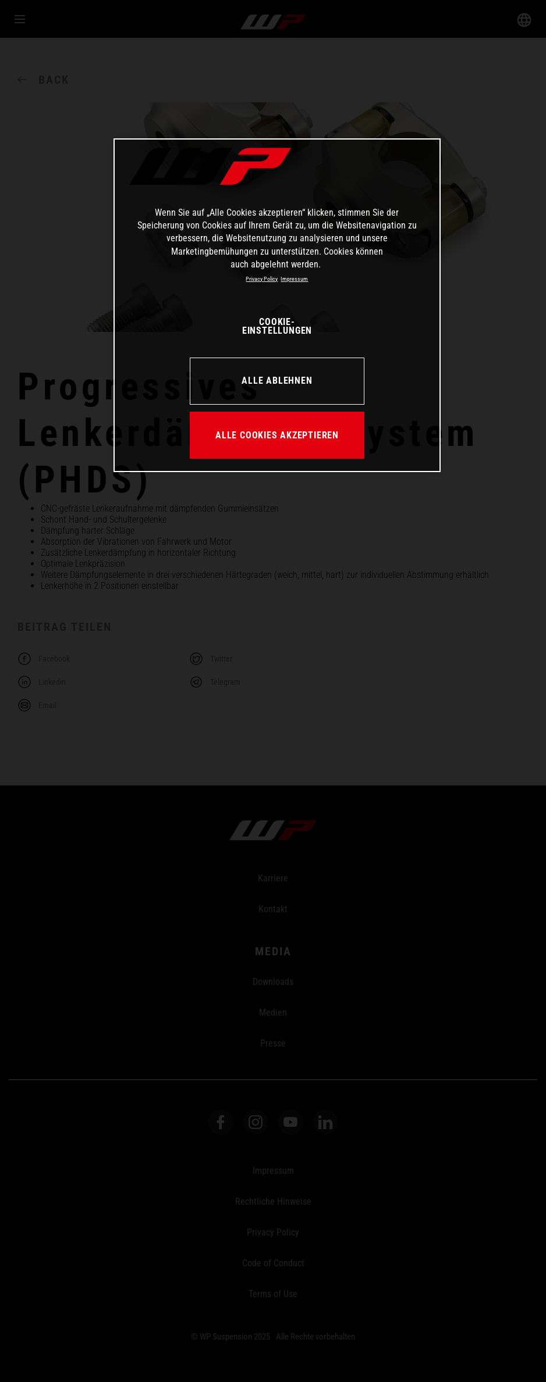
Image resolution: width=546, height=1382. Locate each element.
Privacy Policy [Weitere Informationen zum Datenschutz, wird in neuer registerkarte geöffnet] (262, 279)
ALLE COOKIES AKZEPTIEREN (277, 435)
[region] (277, 305)
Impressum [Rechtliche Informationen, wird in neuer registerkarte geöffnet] (294, 279)
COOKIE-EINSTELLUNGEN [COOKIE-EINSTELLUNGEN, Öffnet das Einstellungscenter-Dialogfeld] (277, 326)
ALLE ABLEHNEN (277, 380)
